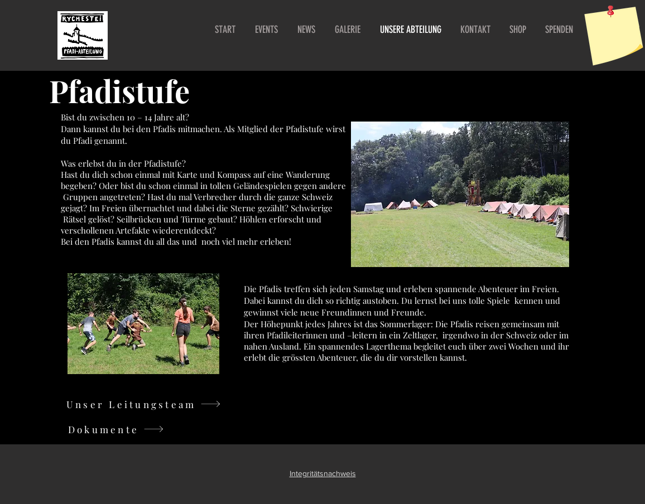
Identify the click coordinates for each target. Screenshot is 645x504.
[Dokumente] (116, 429)
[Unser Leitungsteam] (144, 403)
